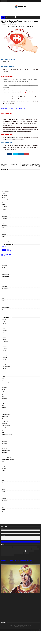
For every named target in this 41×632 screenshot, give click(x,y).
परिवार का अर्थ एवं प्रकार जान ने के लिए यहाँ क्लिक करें (13, 108)
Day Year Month (4, 409)
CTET (2, 395)
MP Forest (3, 336)
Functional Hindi (4, 429)
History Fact (3, 267)
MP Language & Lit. (5, 354)
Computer (3, 400)
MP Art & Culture (4, 323)
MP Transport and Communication (7, 374)
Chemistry (3, 302)
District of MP (4, 320)
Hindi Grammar (4, 217)
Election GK (3, 491)
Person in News (4, 292)
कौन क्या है (3, 236)
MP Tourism (3, 372)
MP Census (3, 329)
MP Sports (3, 370)
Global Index (4, 438)
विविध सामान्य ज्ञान (4, 206)
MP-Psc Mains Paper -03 (6, 252)
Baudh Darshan (4, 388)
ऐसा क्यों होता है (4, 235)
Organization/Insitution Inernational (8, 460)
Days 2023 (14, 25)
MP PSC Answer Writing (5, 361)
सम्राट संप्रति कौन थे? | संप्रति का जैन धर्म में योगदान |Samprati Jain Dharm (16, 560)
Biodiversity (3, 297)
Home (3, 17)
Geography (3, 436)
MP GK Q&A (3, 454)
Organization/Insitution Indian (7, 458)
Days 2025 (3, 194)
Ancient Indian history (5, 262)
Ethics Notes (4, 493)
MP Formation (4, 338)
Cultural (3, 264)
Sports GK (3, 231)
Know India (3, 197)
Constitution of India (5, 404)
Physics (3, 461)
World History (4, 278)
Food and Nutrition (5, 306)
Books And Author (4, 393)
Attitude (3, 479)
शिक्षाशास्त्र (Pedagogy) (5, 242)
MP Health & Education (5, 341)
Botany (3, 300)
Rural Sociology (4, 226)
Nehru (3, 508)
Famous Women (4, 285)
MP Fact (3, 332)
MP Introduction (4, 551)
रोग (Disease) (4, 238)
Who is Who (3, 205)
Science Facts (4, 229)
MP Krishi (3, 352)
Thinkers (3, 203)
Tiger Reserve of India (5, 511)
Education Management (6, 415)
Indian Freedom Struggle (6, 271)
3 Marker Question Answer (6, 254)
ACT (2, 380)
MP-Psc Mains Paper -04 (6, 253)
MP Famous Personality (5, 290)
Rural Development (5, 224)
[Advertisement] (20, 12)
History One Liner (4, 269)
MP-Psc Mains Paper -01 (5, 249)
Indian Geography (4, 452)
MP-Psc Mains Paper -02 (6, 251)
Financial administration (6, 425)
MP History (3, 273)
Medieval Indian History (5, 275)
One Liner (3, 456)
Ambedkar (3, 477)
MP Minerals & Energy (5, 356)
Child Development (5, 211)
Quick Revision (4, 201)
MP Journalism (4, 350)
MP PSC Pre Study (4, 247)
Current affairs (4, 213)
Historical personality (5, 288)
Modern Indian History (5, 276)
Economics (3, 413)
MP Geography (14, 549)
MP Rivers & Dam (4, 365)
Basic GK (3, 386)
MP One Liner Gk (4, 220)
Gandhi (3, 433)
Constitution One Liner (5, 402)
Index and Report (4, 196)
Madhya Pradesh (4, 248)
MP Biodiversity (4, 327)
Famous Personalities (5, 283)
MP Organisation (4, 359)
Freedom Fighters (4, 287)
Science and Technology (6, 313)
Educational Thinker (5, 416)
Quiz (2, 465)
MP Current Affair (4, 218)
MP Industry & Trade (5, 345)
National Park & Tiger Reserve (6, 199)
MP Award (3, 325)
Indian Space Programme (6, 308)
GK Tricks (3, 431)
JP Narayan (3, 504)
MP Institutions (4, 347)
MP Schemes (4, 368)
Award (3, 384)
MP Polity (3, 363)
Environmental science (5, 304)
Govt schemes (4, 440)
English (3, 418)
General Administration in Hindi (7, 215)
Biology (3, 299)
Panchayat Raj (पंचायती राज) (6, 222)
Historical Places (4, 266)
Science (3, 227)
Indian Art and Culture (5, 449)
